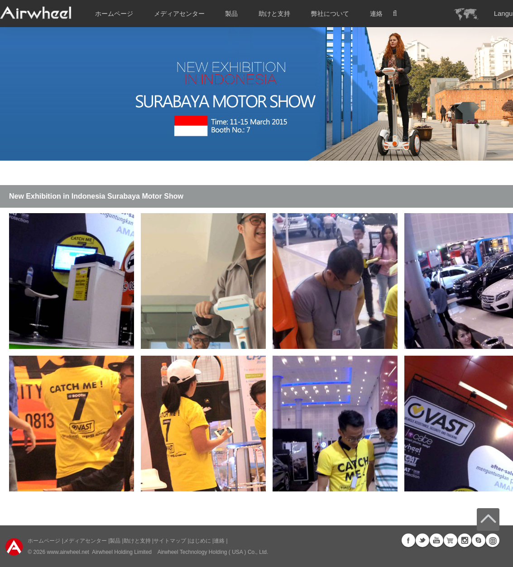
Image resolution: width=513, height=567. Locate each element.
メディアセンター (85, 541)
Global (492, 540)
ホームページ (114, 13)
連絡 (376, 13)
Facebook (408, 540)
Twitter (422, 540)
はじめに (200, 541)
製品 (231, 13)
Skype (478, 540)
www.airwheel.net (68, 552)
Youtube (436, 540)
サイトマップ (169, 541)
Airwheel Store (450, 540)
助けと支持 (274, 13)
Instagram (464, 540)
